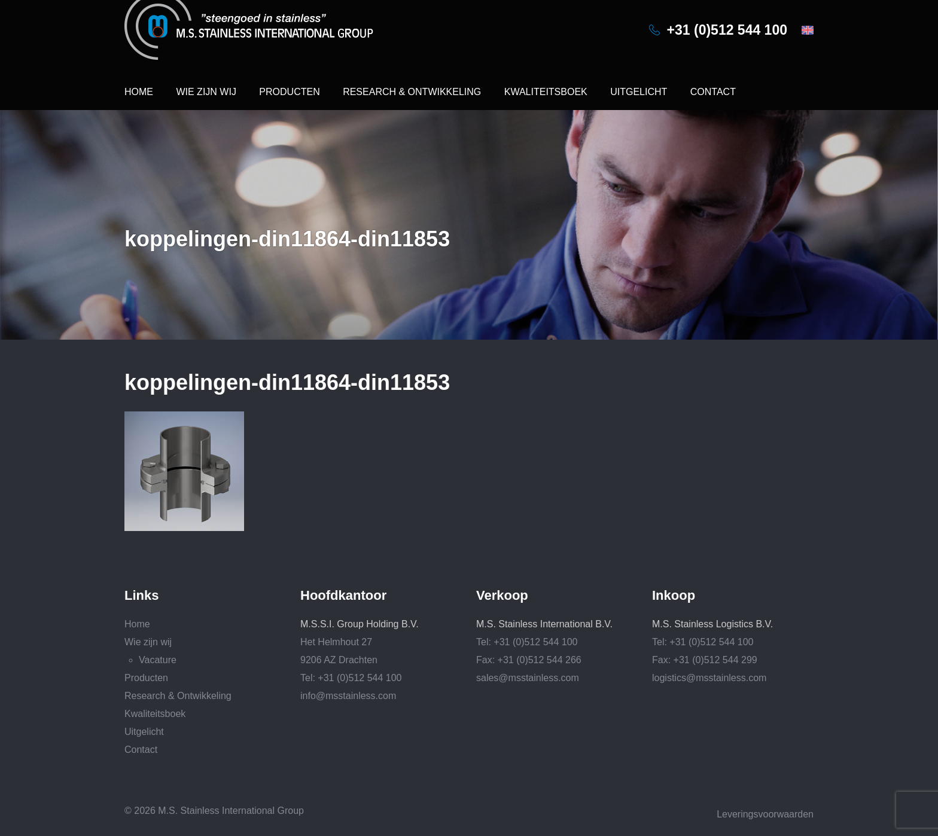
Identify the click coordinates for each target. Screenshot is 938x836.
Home (138, 92)
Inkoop (673, 595)
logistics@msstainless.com (709, 678)
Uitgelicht (638, 92)
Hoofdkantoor (343, 595)
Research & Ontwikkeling (412, 92)
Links (141, 595)
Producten (289, 92)
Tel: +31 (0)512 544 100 (350, 678)
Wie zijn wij (206, 92)
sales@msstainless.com (527, 678)
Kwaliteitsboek (545, 92)
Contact (713, 92)
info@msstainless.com (348, 696)
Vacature (157, 660)
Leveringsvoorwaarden (765, 814)
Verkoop (502, 595)
